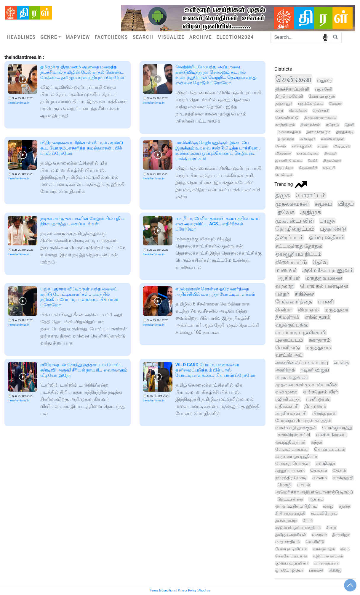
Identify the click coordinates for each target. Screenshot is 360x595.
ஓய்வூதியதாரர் (290, 442)
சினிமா (283, 310)
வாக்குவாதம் (324, 549)
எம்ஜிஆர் (325, 463)
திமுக (282, 195)
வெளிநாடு (287, 347)
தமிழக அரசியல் (290, 534)
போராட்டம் (310, 195)
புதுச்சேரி (323, 89)
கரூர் (279, 110)
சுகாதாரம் (320, 340)
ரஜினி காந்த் (287, 399)
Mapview (77, 37)
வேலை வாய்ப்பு (291, 449)
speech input (325, 37)
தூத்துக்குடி (345, 132)
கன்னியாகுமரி (333, 139)
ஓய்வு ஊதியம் (326, 237)
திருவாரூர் (286, 139)
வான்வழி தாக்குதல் (295, 427)
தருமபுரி (329, 168)
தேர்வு (320, 262)
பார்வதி (316, 570)
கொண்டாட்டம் (329, 449)
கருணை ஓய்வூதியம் (296, 456)
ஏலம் (344, 549)
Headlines (21, 37)
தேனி (349, 125)
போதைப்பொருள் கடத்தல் (303, 420)
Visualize (171, 37)
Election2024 (235, 37)
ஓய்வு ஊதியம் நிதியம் (296, 506)
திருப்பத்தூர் (284, 168)
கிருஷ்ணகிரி (308, 168)
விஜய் (346, 203)
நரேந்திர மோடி (291, 477)
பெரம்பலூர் (284, 175)
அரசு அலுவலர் (291, 377)
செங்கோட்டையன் (291, 556)
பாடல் (303, 485)
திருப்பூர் (330, 153)
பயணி (326, 302)
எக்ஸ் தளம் (317, 317)
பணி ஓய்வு (318, 399)
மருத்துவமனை (323, 278)
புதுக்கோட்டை (310, 103)
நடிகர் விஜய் (314, 370)
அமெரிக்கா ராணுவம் (327, 270)
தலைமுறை (286, 520)
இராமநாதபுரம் (318, 132)
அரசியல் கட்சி (291, 413)
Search (143, 37)
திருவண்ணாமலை (320, 117)
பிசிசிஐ (335, 570)
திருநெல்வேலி (289, 96)
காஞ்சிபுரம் (285, 125)
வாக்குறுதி (342, 477)
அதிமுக (310, 212)
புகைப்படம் (289, 340)
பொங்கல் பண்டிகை (324, 286)
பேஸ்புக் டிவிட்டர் (291, 549)
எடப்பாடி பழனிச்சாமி (300, 332)
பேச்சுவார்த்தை (293, 302)
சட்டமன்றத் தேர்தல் (298, 246)
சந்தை (345, 506)
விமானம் (308, 310)
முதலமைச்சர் (292, 203)
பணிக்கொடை (331, 435)
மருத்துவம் (318, 347)
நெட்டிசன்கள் (290, 499)
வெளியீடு (314, 541)
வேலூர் (335, 103)
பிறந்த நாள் (324, 413)
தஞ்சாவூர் (283, 103)
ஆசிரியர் (289, 278)
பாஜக (327, 221)
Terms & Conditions (163, 590)
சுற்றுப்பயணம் (290, 470)
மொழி (285, 485)
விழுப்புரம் (341, 146)
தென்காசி (321, 110)
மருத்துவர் (336, 310)
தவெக (286, 212)
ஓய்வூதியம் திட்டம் (298, 254)
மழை (328, 506)
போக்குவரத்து (337, 427)
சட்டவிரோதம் (324, 513)
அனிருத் (285, 370)
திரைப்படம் (289, 237)
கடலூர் (322, 146)
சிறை (331, 527)
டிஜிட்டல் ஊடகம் (328, 556)
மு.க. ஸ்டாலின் (294, 221)
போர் (308, 520)
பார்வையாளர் (326, 563)
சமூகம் (323, 203)
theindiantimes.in (19, 102)
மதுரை (324, 80)
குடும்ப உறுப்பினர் (291, 563)
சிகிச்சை (304, 294)
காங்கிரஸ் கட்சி (294, 435)
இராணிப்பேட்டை (288, 161)
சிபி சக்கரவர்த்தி (290, 513)
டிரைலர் (319, 534)
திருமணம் (315, 406)
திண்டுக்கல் (310, 125)
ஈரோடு (332, 125)
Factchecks (111, 37)
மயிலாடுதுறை (289, 132)
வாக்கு (341, 362)
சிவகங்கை (298, 110)
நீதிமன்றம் (287, 317)
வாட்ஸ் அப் (289, 355)
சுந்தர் (316, 442)
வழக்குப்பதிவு (291, 325)
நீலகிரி (313, 161)
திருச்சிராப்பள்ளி (292, 89)
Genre (48, 37)
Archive (200, 37)
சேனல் (339, 470)
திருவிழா (340, 534)
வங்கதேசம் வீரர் (320, 392)
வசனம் (319, 477)
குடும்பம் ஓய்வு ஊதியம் (298, 527)
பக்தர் (282, 294)
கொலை (318, 470)
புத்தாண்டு (333, 229)
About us (204, 590)
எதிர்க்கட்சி (287, 406)
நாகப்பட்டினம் (308, 153)
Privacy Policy (187, 590)
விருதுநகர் (283, 153)
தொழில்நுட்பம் (294, 229)
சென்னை (293, 79)
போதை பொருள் (292, 463)
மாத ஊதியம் (287, 541)
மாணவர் (286, 270)
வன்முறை (286, 392)
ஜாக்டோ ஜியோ (289, 570)
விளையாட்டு (291, 262)
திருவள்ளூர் (332, 161)
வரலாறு (285, 286)
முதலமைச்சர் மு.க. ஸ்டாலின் (306, 384)
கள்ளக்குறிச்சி (302, 146)
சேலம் (280, 146)
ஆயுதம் (316, 499)
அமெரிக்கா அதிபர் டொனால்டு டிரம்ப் (314, 492)
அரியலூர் (307, 139)
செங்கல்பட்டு (287, 117)
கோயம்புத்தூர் (321, 96)
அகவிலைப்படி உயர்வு (301, 362)
